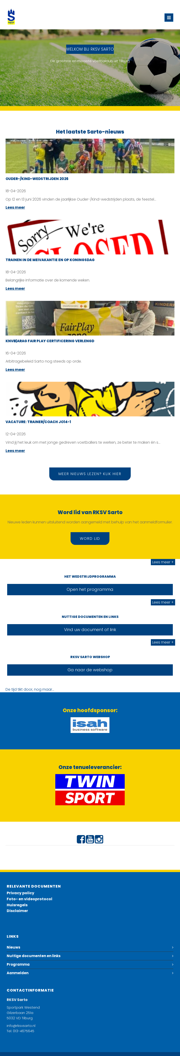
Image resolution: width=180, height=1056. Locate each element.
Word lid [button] (90, 538)
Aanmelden (17, 973)
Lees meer (15, 207)
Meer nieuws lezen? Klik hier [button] (90, 473)
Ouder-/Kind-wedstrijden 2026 (37, 178)
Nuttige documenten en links (34, 955)
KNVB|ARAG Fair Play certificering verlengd (50, 341)
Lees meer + (163, 562)
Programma (18, 964)
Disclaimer (17, 910)
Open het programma (90, 589)
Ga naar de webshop (90, 670)
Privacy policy (20, 893)
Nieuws (13, 947)
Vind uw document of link (90, 629)
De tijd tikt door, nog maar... (30, 689)
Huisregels (17, 905)
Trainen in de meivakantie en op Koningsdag (50, 259)
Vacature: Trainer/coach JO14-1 (38, 421)
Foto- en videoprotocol (29, 899)
